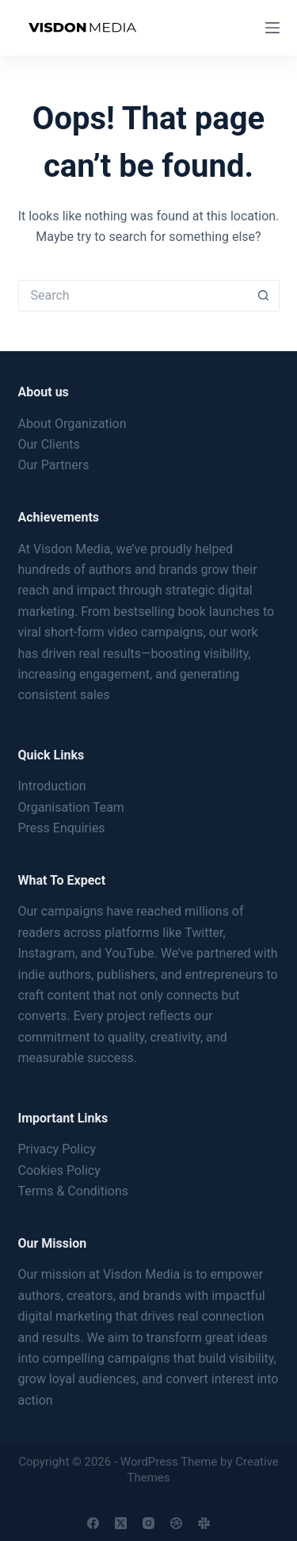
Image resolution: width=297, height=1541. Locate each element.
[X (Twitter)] (121, 1523)
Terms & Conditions (73, 1191)
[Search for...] (133, 296)
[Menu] (272, 28)
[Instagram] (148, 1523)
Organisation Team (71, 807)
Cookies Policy (59, 1170)
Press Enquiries (61, 828)
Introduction (52, 785)
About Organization (72, 423)
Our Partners (53, 464)
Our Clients (49, 444)
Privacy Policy (57, 1149)
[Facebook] (93, 1523)
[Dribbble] (176, 1523)
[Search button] (264, 296)
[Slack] (204, 1523)
